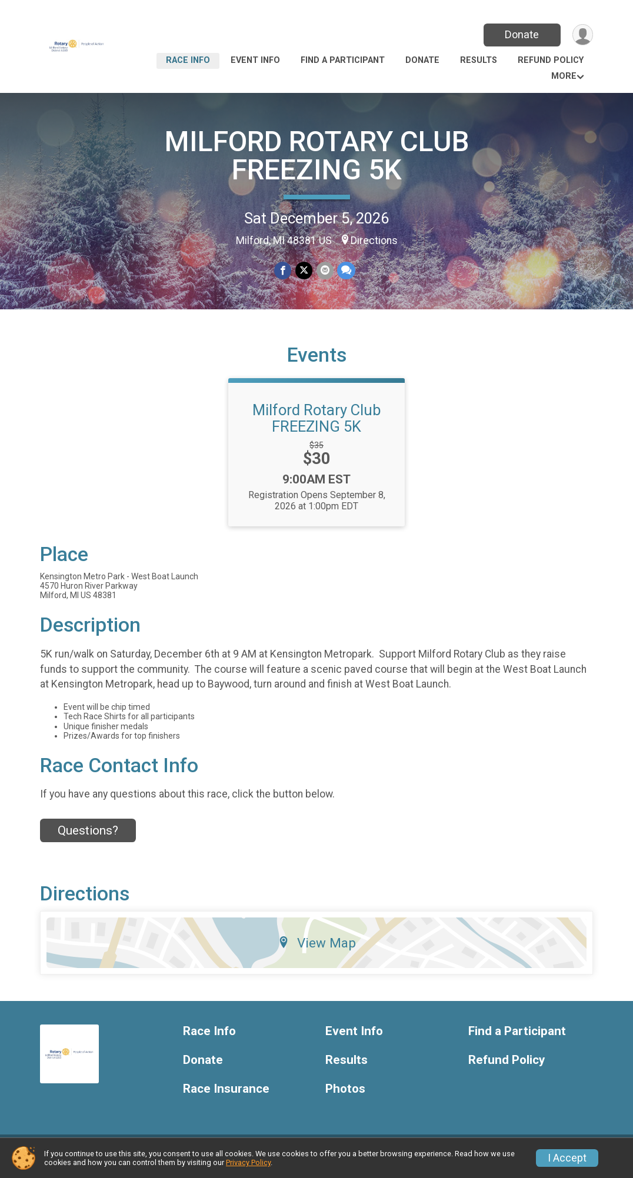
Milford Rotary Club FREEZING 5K (316, 425)
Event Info (255, 60)
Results (478, 60)
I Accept (567, 1158)
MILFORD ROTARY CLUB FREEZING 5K (317, 155)
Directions (374, 240)
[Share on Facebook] (283, 270)
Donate (521, 34)
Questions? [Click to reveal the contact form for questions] (88, 837)
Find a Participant (343, 60)
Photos (345, 1096)
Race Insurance (226, 1096)
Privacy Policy (248, 1162)
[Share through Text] (346, 270)
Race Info (188, 60)
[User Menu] (582, 35)
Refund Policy (551, 60)
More (564, 76)
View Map (317, 949)
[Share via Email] (324, 270)
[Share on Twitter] (303, 270)
